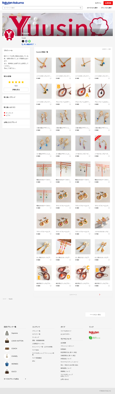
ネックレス (9, 113)
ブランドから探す (106, 8)
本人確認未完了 (28, 44)
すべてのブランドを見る (11, 379)
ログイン (98, 3)
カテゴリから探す (92, 8)
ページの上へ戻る (95, 314)
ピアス (8, 115)
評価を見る (16, 89)
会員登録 (108, 3)
